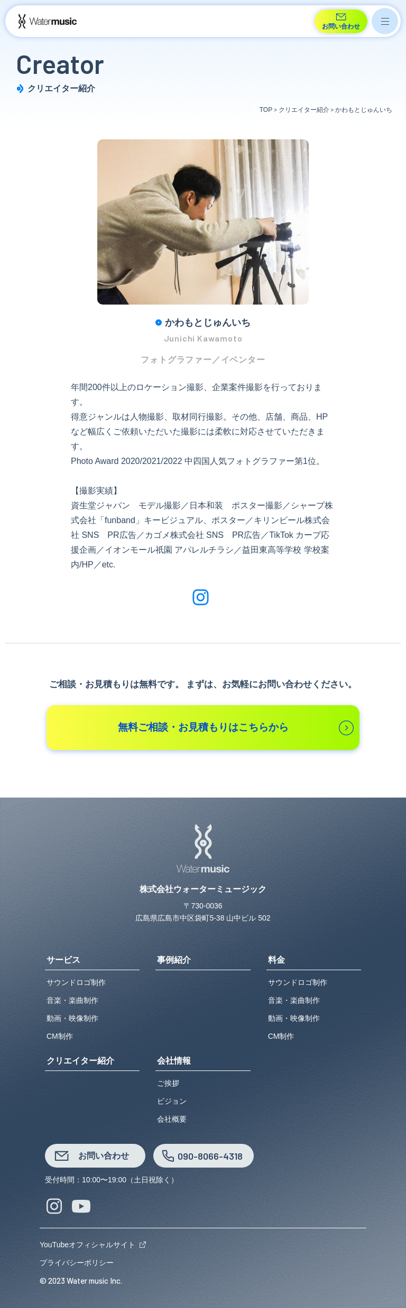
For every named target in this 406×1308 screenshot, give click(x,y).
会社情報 (174, 1061)
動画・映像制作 (72, 1018)
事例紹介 (174, 960)
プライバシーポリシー (77, 1262)
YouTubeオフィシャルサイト (87, 1244)
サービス (63, 960)
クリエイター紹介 (80, 1061)
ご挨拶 (168, 1083)
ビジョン (172, 1101)
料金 (276, 960)
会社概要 (172, 1119)
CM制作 (60, 1036)
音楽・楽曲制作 (72, 1000)
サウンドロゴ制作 (76, 982)
